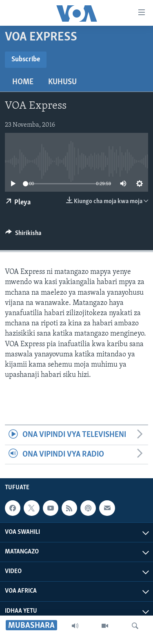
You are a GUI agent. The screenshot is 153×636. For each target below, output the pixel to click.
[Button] (23, 235)
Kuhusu (62, 82)
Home (22, 82)
